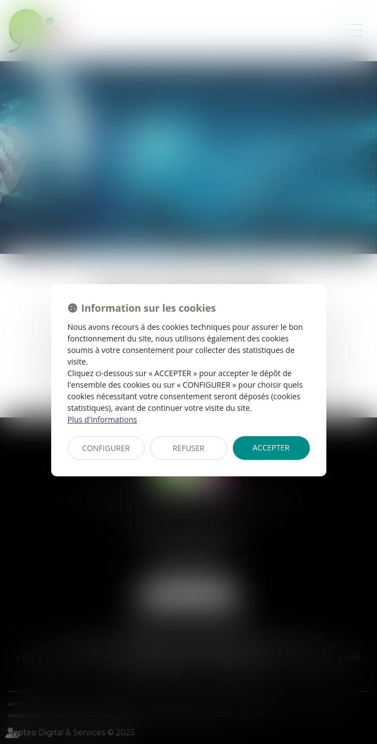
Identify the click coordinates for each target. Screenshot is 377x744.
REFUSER (189, 448)
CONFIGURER (106, 448)
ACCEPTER (271, 447)
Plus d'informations (102, 419)
